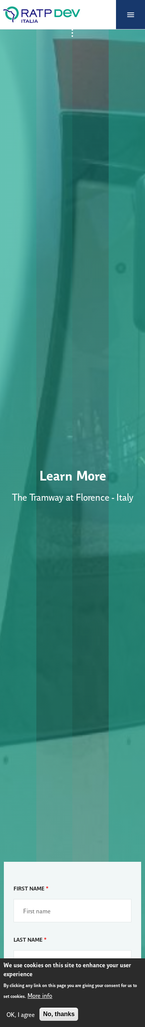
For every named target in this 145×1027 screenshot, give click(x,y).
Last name (28, 939)
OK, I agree (21, 1014)
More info (39, 995)
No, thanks (59, 1014)
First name (29, 888)
